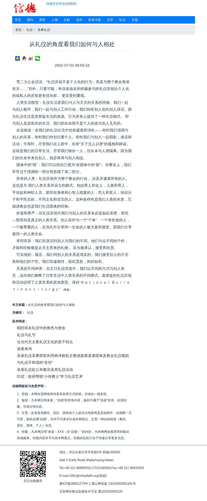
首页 (18, 19)
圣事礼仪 (44, 29)
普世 (42, 19)
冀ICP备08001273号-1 (75, 483)
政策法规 (94, 19)
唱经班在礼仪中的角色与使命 (41, 328)
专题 (135, 19)
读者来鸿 (24, 349)
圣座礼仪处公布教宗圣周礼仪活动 (45, 370)
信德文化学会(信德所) (61, 3)
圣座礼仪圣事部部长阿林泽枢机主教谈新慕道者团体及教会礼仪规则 (73, 356)
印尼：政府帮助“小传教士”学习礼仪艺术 (50, 376)
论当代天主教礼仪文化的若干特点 (45, 342)
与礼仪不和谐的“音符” (35, 362)
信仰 (79, 19)
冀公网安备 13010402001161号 (114, 483)
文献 (67, 19)
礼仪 (122, 19)
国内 (30, 19)
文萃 (110, 19)
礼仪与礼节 (26, 335)
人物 (55, 19)
